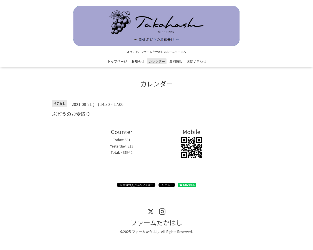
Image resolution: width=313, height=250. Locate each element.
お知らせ (137, 61)
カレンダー (157, 61)
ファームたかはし (156, 222)
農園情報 (175, 61)
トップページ (117, 61)
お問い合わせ (196, 61)
